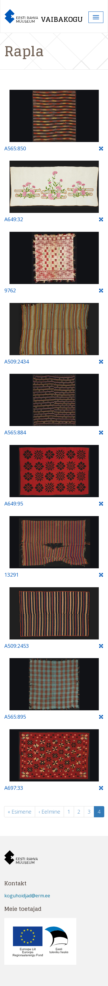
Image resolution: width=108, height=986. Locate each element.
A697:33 (13, 787)
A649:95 (13, 503)
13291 (11, 574)
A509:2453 (16, 645)
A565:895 (15, 716)
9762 (10, 290)
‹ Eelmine (49, 811)
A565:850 (15, 148)
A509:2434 (16, 361)
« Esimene (19, 811)
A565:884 (15, 432)
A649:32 (13, 219)
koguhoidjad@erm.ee (27, 895)
